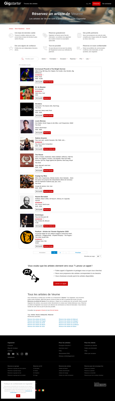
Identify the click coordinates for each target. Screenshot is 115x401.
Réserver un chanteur (89, 368)
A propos (10, 345)
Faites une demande (90, 348)
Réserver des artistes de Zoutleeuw (69, 324)
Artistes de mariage (63, 373)
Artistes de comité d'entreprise (66, 375)
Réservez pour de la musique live (93, 366)
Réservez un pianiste (89, 370)
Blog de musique (13, 348)
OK (18, 396)
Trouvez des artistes (30, 3)
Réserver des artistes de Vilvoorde (68, 323)
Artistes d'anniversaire (64, 370)
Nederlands (11, 357)
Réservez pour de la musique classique (93, 375)
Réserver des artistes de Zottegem (68, 321)
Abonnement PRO (64, 353)
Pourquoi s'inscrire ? (65, 345)
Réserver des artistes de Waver (67, 326)
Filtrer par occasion (90, 353)
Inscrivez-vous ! (63, 348)
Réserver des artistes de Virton (36, 326)
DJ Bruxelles (36, 368)
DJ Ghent (35, 370)
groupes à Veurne (41, 310)
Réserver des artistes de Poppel (36, 321)
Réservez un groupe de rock (14, 373)
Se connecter (106, 3)
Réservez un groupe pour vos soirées (17, 375)
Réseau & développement (66, 356)
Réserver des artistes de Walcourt (68, 319)
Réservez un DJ (37, 366)
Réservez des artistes (65, 366)
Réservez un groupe (13, 366)
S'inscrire (96, 3)
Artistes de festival (63, 368)
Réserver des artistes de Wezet (36, 324)
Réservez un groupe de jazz (14, 370)
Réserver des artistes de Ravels (36, 319)
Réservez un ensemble (90, 373)
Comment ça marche (90, 345)
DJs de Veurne (54, 310)
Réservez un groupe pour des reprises (17, 368)
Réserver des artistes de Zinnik (36, 323)
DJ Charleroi (36, 373)
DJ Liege (35, 375)
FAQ (60, 350)
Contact (10, 350)
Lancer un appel (60, 284)
